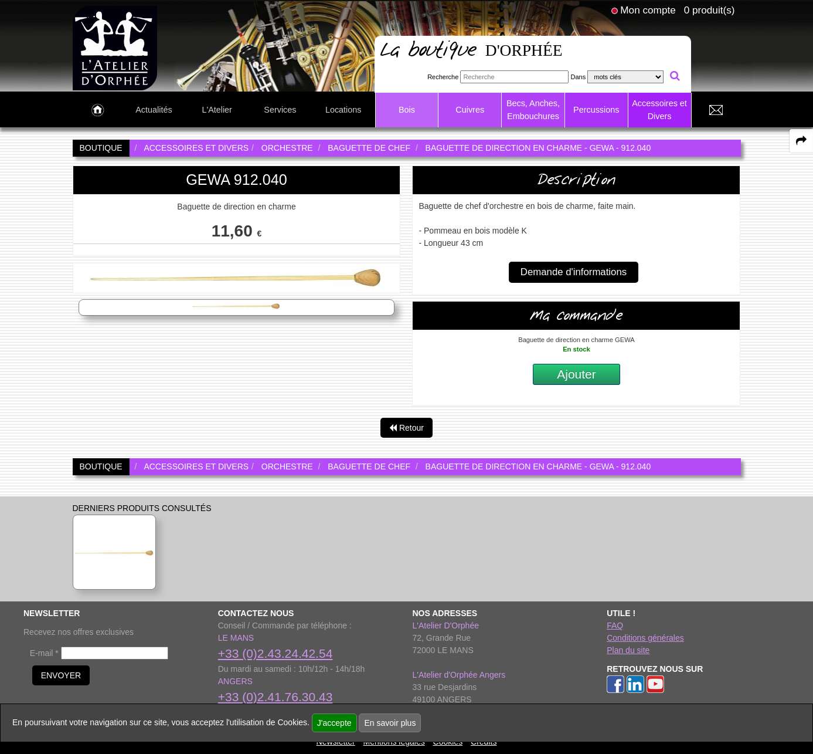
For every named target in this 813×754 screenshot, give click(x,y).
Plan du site (628, 650)
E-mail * (44, 653)
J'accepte (334, 723)
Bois (407, 109)
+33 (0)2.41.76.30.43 (275, 697)
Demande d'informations (574, 272)
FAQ (615, 625)
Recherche (442, 76)
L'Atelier (217, 109)
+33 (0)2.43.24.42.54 (275, 653)
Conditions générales (645, 638)
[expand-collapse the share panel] (801, 141)
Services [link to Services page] (280, 109)
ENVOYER (61, 675)
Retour (406, 427)
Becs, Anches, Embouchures (533, 110)
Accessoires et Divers (659, 110)
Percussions (596, 109)
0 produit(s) (709, 10)
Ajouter (576, 374)
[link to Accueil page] (98, 110)
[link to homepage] (115, 47)
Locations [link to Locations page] (343, 109)
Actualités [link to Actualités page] (153, 109)
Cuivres (469, 109)
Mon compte (647, 10)
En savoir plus (390, 723)
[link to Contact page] (716, 110)
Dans (578, 76)
